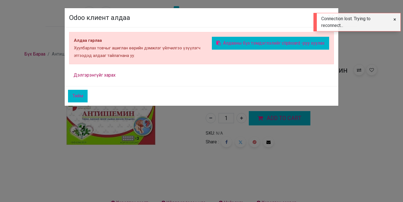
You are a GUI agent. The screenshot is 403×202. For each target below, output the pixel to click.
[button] (279, 118)
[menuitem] (97, 35)
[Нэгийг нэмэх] (241, 118)
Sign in (313, 35)
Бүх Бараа (34, 54)
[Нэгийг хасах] (211, 118)
